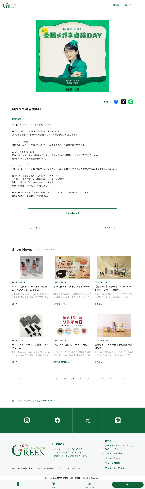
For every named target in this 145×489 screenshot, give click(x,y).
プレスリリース (112, 458)
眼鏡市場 (17, 118)
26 (88, 378)
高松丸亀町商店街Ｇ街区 (22, 468)
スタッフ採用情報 (113, 453)
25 (80, 378)
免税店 (108, 440)
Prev (37, 227)
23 (64, 378)
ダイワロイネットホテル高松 (70, 468)
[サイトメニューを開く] (137, 5)
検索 (128, 5)
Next (107, 227)
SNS (128, 485)
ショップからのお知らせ (26, 400)
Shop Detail (72, 213)
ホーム (13, 401)
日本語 (116, 5)
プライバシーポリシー (116, 467)
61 (111, 378)
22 (57, 378)
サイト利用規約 (112, 463)
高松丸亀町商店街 (45, 468)
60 (103, 378)
